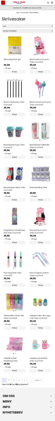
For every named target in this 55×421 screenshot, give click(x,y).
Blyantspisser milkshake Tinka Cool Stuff (39, 146)
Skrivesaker (34, 13)
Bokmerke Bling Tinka (38, 187)
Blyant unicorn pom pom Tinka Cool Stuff (40, 103)
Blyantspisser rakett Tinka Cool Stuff (14, 188)
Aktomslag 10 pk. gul (12, 59)
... (29, 380)
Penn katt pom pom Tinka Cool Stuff (38, 231)
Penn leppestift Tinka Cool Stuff (12, 274)
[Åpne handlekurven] (52, 3)
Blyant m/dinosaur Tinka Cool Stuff (14, 103)
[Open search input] (48, 3)
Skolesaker (25, 13)
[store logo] (19, 3)
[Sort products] (27, 31)
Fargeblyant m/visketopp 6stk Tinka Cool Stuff (14, 231)
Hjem (18, 13)
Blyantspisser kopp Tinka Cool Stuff (14, 146)
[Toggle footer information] (51, 396)
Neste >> (38, 380)
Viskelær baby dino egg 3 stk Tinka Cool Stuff (40, 316)
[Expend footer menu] (51, 401)
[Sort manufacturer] (27, 26)
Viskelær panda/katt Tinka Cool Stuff (38, 359)
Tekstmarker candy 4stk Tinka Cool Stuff (14, 316)
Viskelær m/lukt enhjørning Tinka (11, 359)
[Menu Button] (3, 3)
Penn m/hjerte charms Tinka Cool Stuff (39, 274)
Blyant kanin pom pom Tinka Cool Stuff (39, 60)
